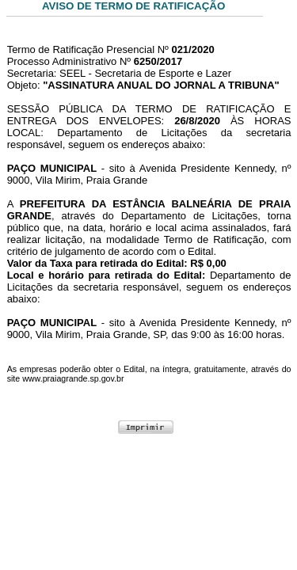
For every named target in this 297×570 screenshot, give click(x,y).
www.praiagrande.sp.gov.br (73, 378)
